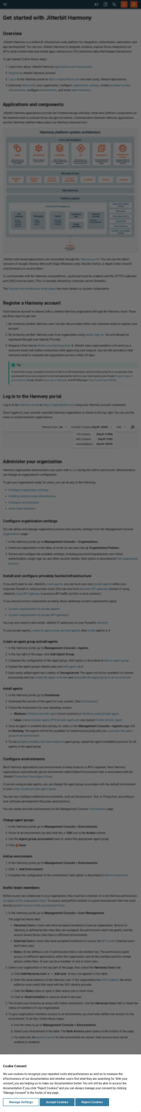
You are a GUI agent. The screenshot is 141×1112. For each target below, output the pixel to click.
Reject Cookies (92, 1102)
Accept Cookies (57, 1102)
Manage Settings (21, 1102)
